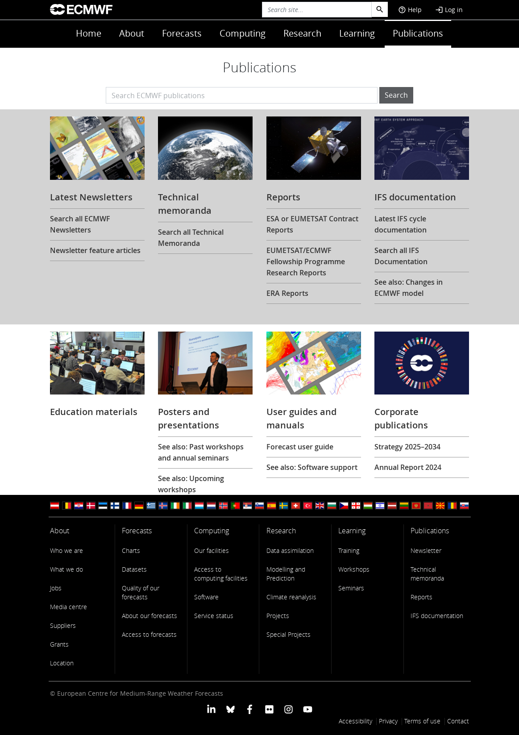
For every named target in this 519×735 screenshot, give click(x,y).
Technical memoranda (427, 573)
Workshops (354, 569)
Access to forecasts (149, 634)
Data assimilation (290, 550)
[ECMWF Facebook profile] (249, 708)
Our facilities (211, 550)
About (131, 33)
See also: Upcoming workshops (191, 483)
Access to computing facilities (221, 573)
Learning (357, 33)
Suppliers (63, 625)
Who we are (66, 550)
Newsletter (426, 550)
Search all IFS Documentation (401, 255)
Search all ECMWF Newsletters (80, 224)
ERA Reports (287, 293)
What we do (66, 569)
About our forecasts (149, 615)
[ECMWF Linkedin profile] (210, 708)
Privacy (388, 721)
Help (410, 9)
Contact (458, 721)
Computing (243, 33)
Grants (59, 644)
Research (302, 33)
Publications (418, 33)
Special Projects (288, 634)
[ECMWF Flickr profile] (269, 708)
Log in (449, 9)
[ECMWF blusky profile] (230, 708)
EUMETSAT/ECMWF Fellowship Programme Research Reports (305, 261)
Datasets (134, 569)
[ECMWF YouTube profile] (307, 708)
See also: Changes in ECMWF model (408, 287)
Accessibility (355, 721)
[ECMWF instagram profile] (288, 708)
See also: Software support (311, 467)
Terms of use (422, 721)
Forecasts (182, 33)
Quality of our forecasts (140, 592)
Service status (213, 615)
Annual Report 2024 (407, 467)
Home (88, 33)
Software (206, 597)
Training (348, 550)
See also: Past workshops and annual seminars (201, 452)
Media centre (68, 606)
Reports (421, 597)
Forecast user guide (299, 447)
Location (62, 663)
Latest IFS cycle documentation (400, 224)
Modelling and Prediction (285, 573)
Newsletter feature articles (95, 250)
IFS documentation (437, 615)
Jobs (56, 588)
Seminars (351, 588)
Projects (277, 615)
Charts (131, 550)
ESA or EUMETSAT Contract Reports (312, 224)
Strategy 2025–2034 (407, 447)
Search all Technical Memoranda (191, 237)
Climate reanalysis (291, 597)
